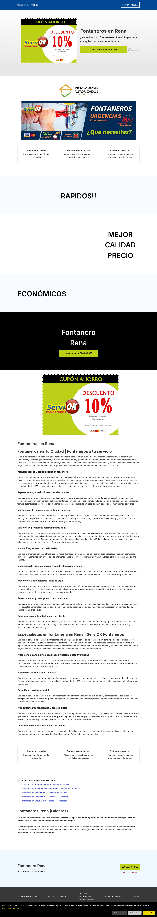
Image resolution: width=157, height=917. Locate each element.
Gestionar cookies (119, 913)
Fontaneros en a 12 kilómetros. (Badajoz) (45, 793)
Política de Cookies (10, 908)
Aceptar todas (148, 913)
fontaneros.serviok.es (29, 896)
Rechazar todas (135, 913)
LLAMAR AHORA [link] (130, 867)
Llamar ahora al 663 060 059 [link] (103, 49)
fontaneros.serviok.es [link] (27, 5)
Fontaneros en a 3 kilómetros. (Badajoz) (46, 784)
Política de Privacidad (86, 899)
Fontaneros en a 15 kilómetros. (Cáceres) (44, 801)
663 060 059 (61, 896)
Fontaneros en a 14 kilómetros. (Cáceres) (44, 797)
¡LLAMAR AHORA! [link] (130, 5)
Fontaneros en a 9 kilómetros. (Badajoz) (50, 788)
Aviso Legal (82, 893)
